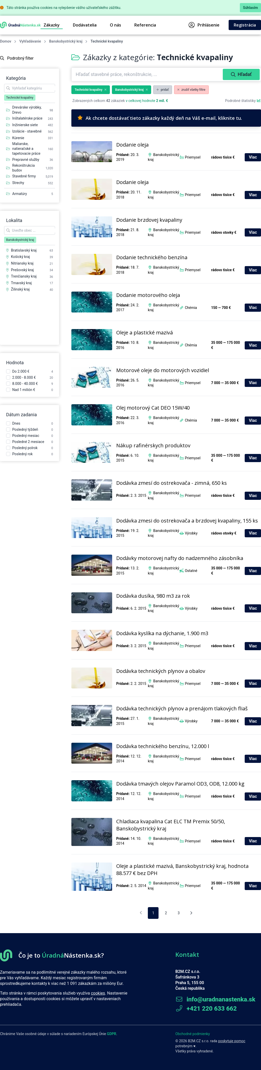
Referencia (145, 25)
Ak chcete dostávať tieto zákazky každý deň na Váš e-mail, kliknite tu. (159, 118)
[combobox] (148, 74)
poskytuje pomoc (231, 1041)
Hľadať (241, 74)
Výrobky (191, 533)
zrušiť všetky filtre (191, 90)
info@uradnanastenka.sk (215, 999)
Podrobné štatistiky (243, 101)
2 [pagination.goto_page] (166, 913)
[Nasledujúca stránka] (191, 913)
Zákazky (52, 25)
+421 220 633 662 (206, 1008)
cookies (98, 993)
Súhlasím (250, 8)
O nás (115, 25)
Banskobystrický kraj (65, 41)
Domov (5, 41)
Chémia (191, 308)
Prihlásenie (204, 25)
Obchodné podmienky (192, 1034)
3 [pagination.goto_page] (179, 913)
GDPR (111, 1034)
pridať (162, 90)
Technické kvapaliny (91, 90)
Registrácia (245, 25)
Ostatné (191, 571)
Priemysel (192, 157)
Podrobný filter (17, 58)
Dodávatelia (85, 25)
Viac (253, 157)
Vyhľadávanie (30, 41)
